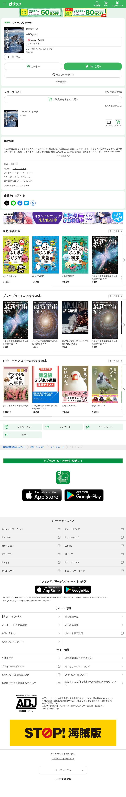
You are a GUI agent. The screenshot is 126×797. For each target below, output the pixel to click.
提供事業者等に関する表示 (78, 658)
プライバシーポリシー (13, 666)
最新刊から (117, 106)
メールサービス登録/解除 (15, 625)
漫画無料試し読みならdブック (14, 447)
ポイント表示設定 (74, 633)
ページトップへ (63, 770)
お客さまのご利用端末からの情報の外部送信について (91, 683)
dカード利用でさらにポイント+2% (39, 49)
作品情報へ (61, 82)
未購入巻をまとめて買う (65, 99)
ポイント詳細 (34, 43)
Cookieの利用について (76, 674)
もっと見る (115, 231)
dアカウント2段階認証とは (16, 674)
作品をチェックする (65, 74)
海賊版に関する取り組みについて (19, 683)
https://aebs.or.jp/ (51, 708)
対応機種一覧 (71, 616)
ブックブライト (19, 168)
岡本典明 (30, 29)
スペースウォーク (29, 111)
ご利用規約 (7, 658)
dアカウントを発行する (63, 754)
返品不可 (29, 52)
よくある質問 (71, 625)
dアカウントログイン (13, 641)
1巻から (107, 106)
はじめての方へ (12, 616)
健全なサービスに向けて (77, 666)
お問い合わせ (8, 633)
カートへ (35, 66)
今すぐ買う (95, 66)
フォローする (36, 28)
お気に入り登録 (115, 92)
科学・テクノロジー (23, 173)
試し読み (16, 57)
